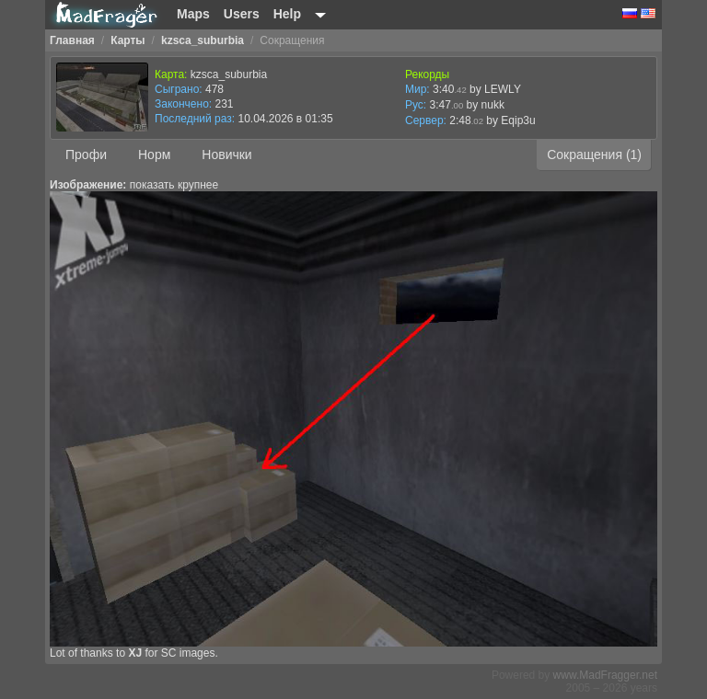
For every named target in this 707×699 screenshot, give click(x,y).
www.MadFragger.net (605, 675)
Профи (86, 154)
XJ (135, 653)
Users (242, 13)
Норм (154, 154)
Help (287, 13)
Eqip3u (518, 120)
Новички (226, 154)
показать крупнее (174, 184)
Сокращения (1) (594, 154)
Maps (193, 13)
